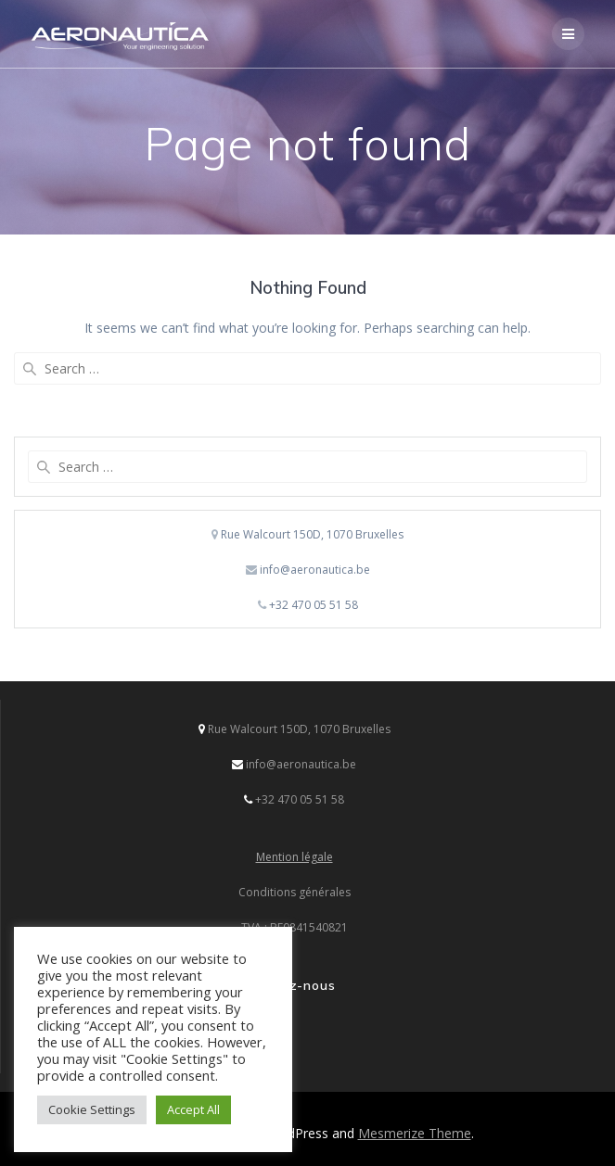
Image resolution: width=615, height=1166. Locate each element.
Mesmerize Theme (414, 1133)
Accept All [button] (193, 1109)
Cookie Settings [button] (91, 1109)
